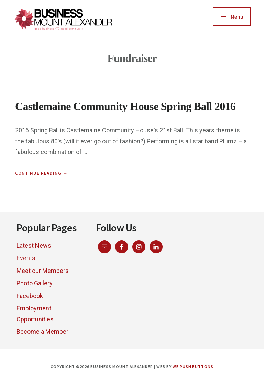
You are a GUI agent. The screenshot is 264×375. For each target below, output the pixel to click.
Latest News (33, 245)
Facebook (29, 295)
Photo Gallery (34, 283)
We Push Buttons (193, 366)
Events (25, 258)
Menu (237, 16)
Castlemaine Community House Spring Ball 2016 (125, 106)
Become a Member (42, 331)
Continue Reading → (41, 173)
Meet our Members (42, 270)
